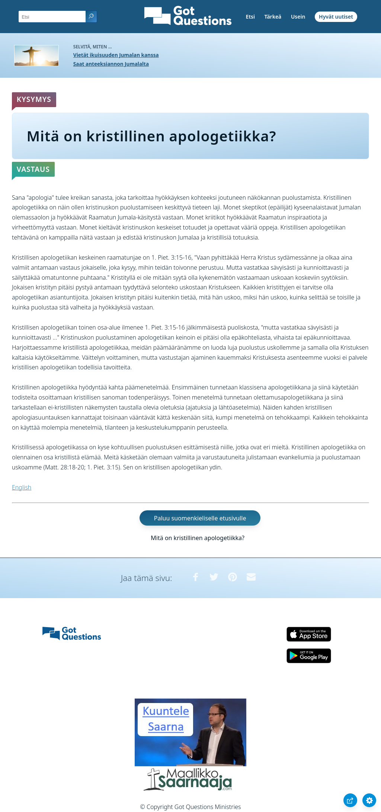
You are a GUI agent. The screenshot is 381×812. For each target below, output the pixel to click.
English (21, 487)
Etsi (250, 16)
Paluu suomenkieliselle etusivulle (200, 518)
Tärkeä (273, 16)
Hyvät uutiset (336, 16)
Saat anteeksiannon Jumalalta (111, 63)
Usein (298, 16)
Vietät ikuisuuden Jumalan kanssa (116, 54)
